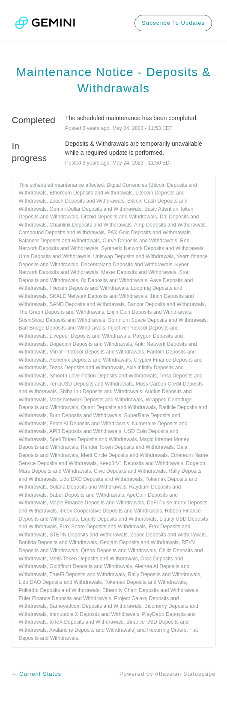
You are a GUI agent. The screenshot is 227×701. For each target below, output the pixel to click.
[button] (173, 23)
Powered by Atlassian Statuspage (167, 674)
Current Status (36, 674)
